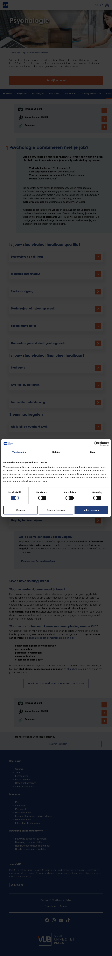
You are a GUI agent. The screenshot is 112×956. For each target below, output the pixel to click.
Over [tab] (92, 452)
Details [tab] (56, 452)
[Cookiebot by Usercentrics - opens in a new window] (96, 443)
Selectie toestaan (56, 510)
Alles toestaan (91, 510)
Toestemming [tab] (19, 452)
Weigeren (20, 510)
